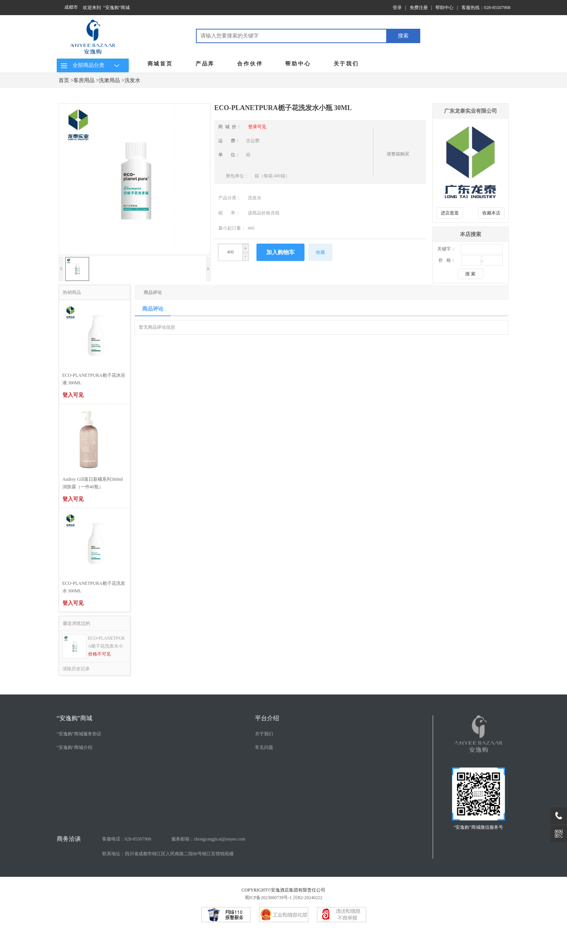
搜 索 (470, 274)
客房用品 (84, 80)
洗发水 (132, 80)
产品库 (205, 64)
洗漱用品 (109, 80)
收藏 (320, 252)
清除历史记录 (76, 668)
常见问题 (264, 747)
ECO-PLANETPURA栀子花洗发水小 (106, 642)
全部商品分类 (91, 65)
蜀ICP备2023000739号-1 (268, 897)
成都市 (71, 7)
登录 (397, 7)
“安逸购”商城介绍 (75, 747)
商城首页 (160, 64)
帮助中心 (444, 7)
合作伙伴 (250, 64)
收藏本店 (491, 213)
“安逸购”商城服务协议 (79, 733)
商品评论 (153, 292)
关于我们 (346, 64)
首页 (64, 80)
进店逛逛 (450, 213)
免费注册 (419, 7)
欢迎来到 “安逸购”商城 (106, 7)
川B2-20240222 (307, 897)
